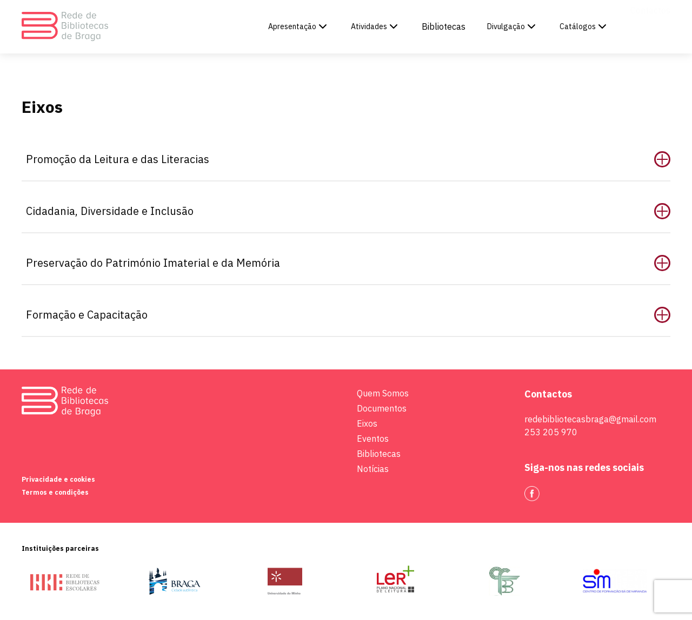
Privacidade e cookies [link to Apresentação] (58, 479)
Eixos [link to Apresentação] (367, 423)
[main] (346, 184)
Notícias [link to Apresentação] (373, 468)
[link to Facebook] (532, 493)
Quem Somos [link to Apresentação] (383, 393)
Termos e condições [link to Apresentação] (55, 492)
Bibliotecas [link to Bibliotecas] (443, 26)
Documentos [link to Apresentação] (382, 408)
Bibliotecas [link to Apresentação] (379, 453)
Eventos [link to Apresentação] (373, 438)
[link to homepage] (65, 27)
